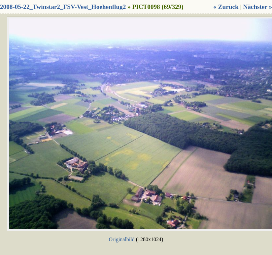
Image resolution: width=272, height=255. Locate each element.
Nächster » (257, 6)
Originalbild (122, 239)
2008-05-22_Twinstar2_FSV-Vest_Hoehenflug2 (63, 6)
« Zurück (225, 6)
